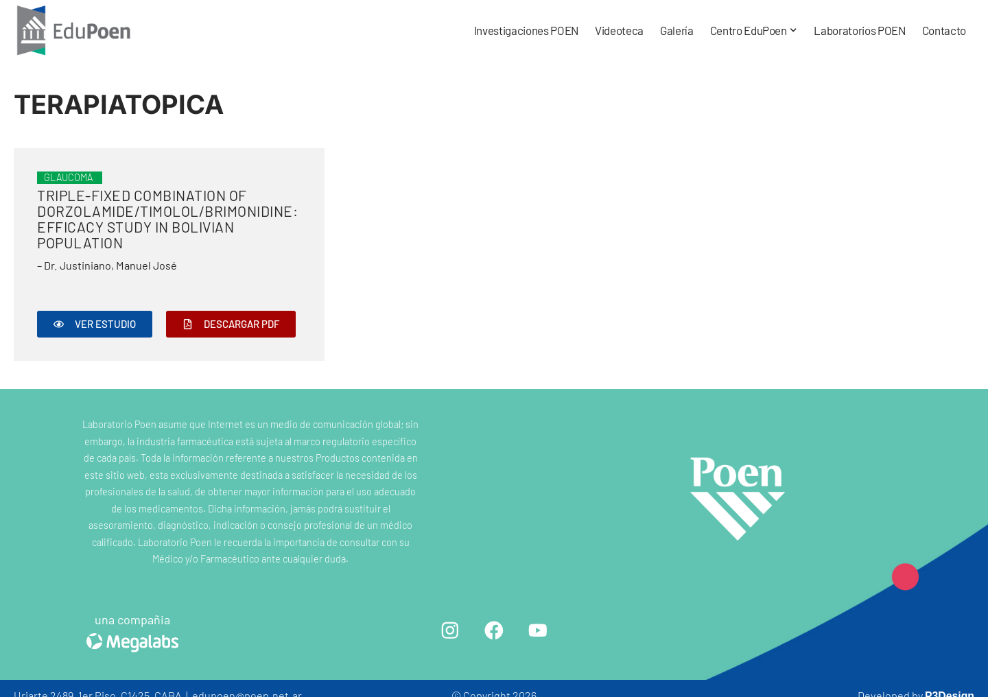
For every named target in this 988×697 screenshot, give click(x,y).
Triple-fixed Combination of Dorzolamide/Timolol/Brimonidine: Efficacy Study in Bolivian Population (167, 219)
